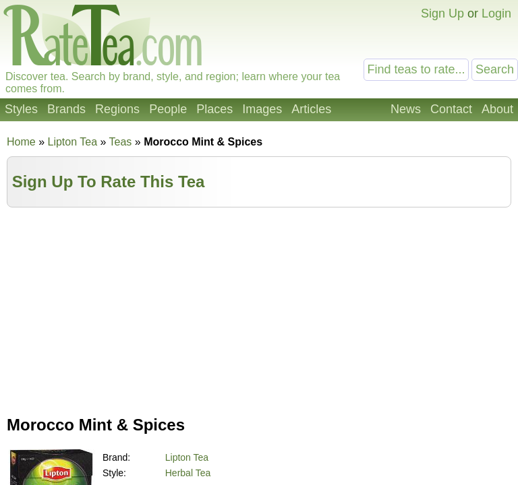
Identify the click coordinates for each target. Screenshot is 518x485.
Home (21, 142)
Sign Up (442, 13)
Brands (66, 109)
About (497, 109)
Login (496, 13)
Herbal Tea (187, 472)
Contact (451, 109)
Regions (117, 109)
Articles (311, 109)
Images (262, 109)
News (406, 109)
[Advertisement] (259, 308)
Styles (21, 109)
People (168, 109)
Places (214, 109)
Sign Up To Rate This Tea (108, 181)
